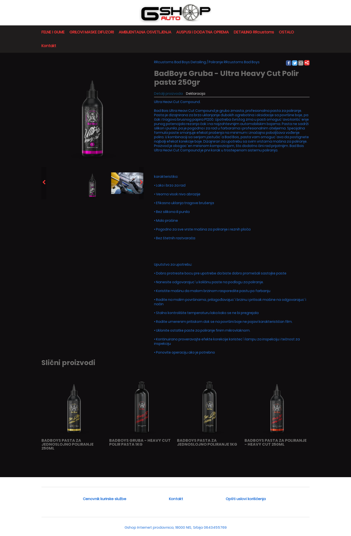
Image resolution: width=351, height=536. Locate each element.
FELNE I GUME (53, 32)
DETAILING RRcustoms (254, 32)
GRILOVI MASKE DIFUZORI (91, 32)
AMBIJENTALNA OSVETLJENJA (145, 32)
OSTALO (286, 32)
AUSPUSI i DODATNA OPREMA (202, 32)
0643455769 (215, 527)
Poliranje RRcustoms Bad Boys (234, 62)
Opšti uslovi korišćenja (246, 498)
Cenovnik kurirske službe (104, 498)
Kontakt (48, 46)
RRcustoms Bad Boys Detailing (180, 62)
